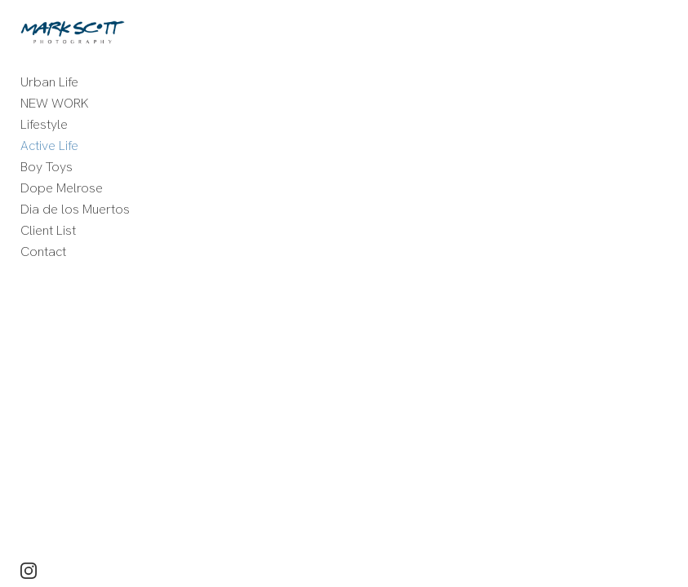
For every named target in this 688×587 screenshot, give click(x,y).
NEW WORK (54, 103)
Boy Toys (46, 166)
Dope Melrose (61, 187)
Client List (48, 230)
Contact (43, 251)
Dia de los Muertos (75, 209)
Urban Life (49, 81)
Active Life (49, 145)
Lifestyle (44, 124)
